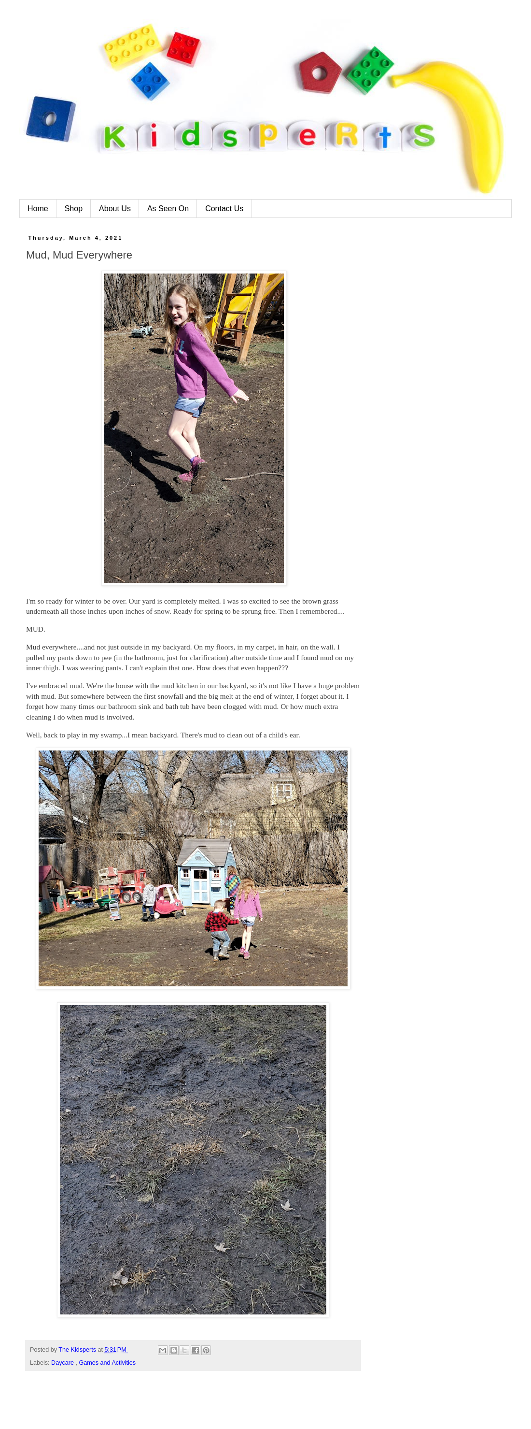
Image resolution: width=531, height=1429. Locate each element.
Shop (74, 208)
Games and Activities (107, 1362)
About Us (115, 208)
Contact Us (224, 208)
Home (38, 208)
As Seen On (168, 208)
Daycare (63, 1362)
